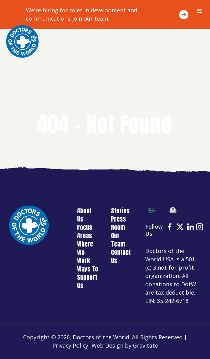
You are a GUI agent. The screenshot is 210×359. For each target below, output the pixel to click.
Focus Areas (84, 231)
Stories (120, 210)
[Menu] (199, 10)
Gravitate (145, 345)
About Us (84, 215)
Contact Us (121, 256)
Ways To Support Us (87, 277)
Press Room (118, 223)
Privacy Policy (70, 345)
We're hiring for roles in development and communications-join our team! (81, 14)
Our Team (118, 240)
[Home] (22, 41)
